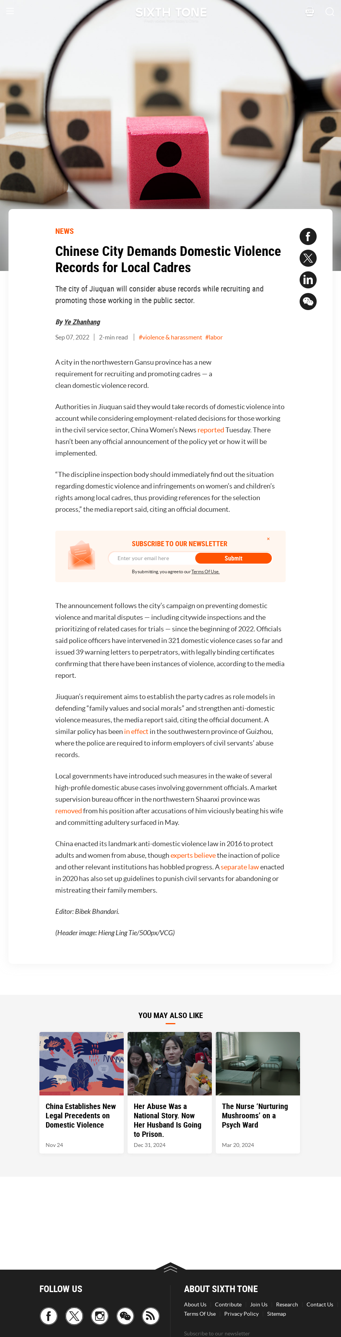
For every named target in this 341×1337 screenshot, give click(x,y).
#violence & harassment (170, 337)
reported (211, 430)
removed (68, 811)
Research (287, 1304)
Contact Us (320, 1304)
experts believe (193, 855)
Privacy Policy (241, 1314)
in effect (136, 731)
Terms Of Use (200, 1314)
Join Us (259, 1304)
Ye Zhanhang (82, 321)
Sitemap (276, 1314)
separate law (240, 867)
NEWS (64, 231)
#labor (214, 337)
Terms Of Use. (205, 571)
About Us (195, 1304)
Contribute (228, 1304)
